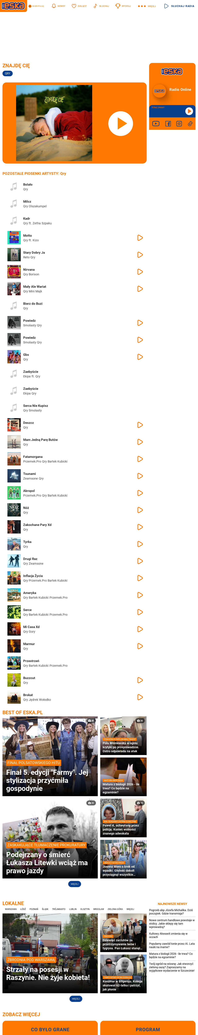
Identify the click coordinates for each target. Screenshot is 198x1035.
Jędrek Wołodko (40, 699)
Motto (27, 235)
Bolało (27, 184)
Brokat (28, 695)
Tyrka (27, 542)
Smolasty (29, 325)
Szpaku (47, 223)
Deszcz (28, 423)
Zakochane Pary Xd (37, 525)
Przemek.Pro (32, 461)
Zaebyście (30, 372)
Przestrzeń (31, 661)
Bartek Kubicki (57, 461)
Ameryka (29, 593)
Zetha (37, 223)
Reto (26, 257)
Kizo (36, 240)
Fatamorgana (33, 457)
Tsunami (29, 474)
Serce (27, 610)
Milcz (27, 201)
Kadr (26, 218)
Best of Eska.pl (22, 712)
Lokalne (13, 903)
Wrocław (98, 909)
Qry (25, 189)
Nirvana (29, 269)
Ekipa (27, 376)
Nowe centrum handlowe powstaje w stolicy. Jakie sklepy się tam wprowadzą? (172, 924)
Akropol (29, 491)
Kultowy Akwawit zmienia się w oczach (168, 935)
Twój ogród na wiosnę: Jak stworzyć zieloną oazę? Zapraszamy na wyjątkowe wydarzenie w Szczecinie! (172, 967)
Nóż (26, 508)
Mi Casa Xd (31, 627)
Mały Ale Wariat (34, 286)
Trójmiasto (58, 909)
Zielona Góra (115, 909)
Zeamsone (30, 478)
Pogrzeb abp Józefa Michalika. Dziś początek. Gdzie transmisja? (171, 911)
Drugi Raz (30, 559)
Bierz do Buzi (33, 304)
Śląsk (45, 909)
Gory (32, 631)
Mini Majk (35, 291)
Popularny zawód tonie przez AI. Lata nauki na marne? (172, 945)
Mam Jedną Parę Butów (40, 440)
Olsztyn (85, 909)
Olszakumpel (38, 206)
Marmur (29, 644)
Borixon (34, 274)
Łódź (23, 909)
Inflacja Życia (33, 576)
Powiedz (29, 321)
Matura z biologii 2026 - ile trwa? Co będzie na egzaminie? (171, 955)
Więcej (74, 884)
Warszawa (11, 909)
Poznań (34, 909)
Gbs (26, 355)
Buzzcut (29, 678)
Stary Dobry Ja (34, 252)
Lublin (73, 909)
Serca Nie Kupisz (35, 406)
